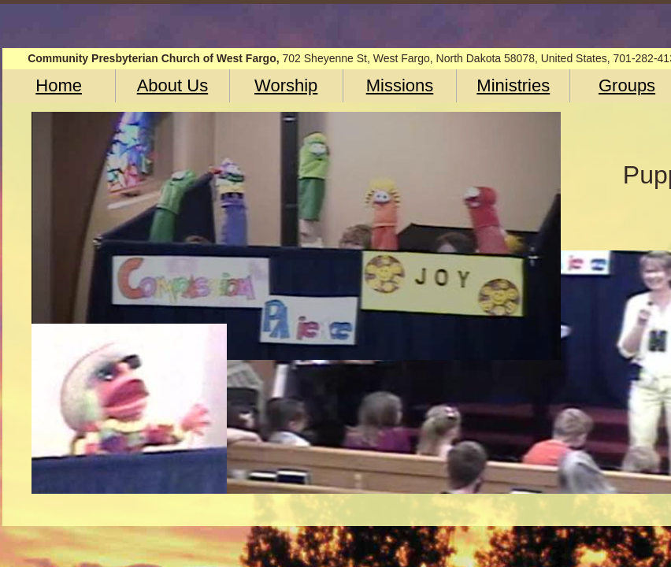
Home (58, 85)
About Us (173, 85)
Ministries (513, 85)
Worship (285, 85)
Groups (627, 85)
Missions (400, 85)
